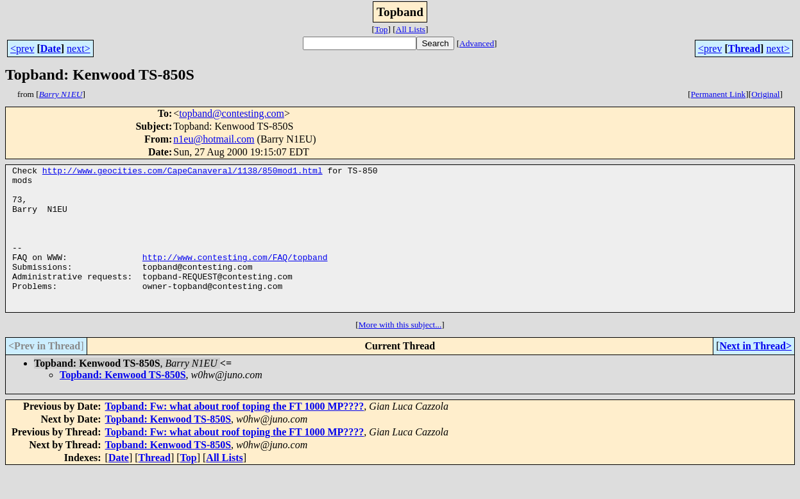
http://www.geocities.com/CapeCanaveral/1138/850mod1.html (182, 172)
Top (381, 29)
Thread (744, 48)
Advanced (476, 43)
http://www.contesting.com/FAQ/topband (235, 276)
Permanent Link (718, 94)
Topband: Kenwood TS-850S (123, 403)
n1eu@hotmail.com (213, 139)
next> (78, 48)
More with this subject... (400, 353)
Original (765, 94)
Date (50, 48)
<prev (22, 48)
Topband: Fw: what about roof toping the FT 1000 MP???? (234, 435)
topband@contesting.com (231, 113)
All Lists (410, 29)
